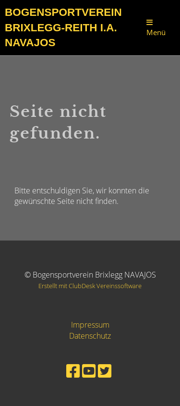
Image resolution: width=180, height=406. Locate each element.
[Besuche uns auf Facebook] (73, 370)
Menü (156, 28)
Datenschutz (90, 335)
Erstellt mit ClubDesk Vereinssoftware (90, 285)
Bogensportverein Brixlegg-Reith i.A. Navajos (63, 27)
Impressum (90, 324)
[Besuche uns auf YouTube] (89, 370)
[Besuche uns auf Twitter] (104, 370)
